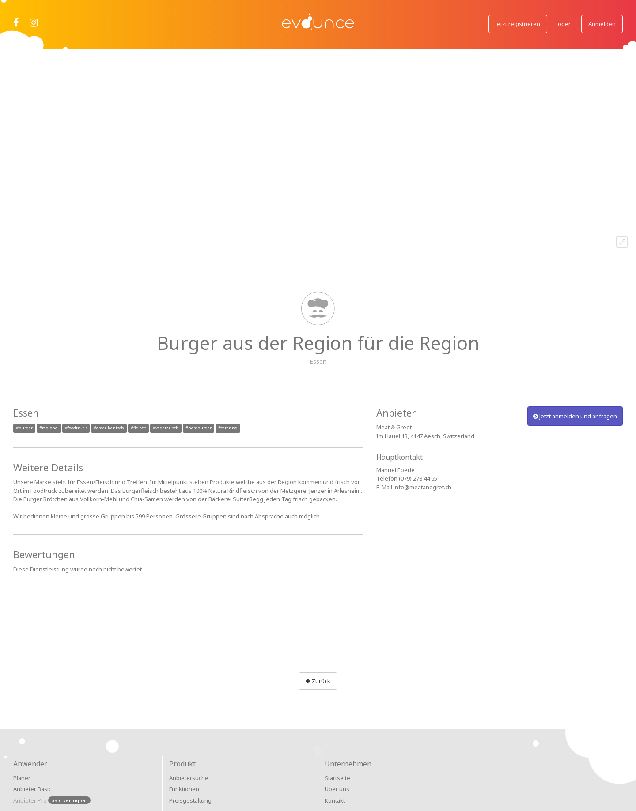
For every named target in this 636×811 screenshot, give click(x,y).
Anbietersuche (188, 778)
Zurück (318, 681)
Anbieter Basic (32, 789)
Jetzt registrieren (518, 24)
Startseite (337, 778)
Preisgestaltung (190, 800)
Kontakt (335, 800)
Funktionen (184, 789)
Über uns (337, 789)
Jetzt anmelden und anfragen (575, 416)
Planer (21, 778)
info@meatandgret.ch (422, 487)
